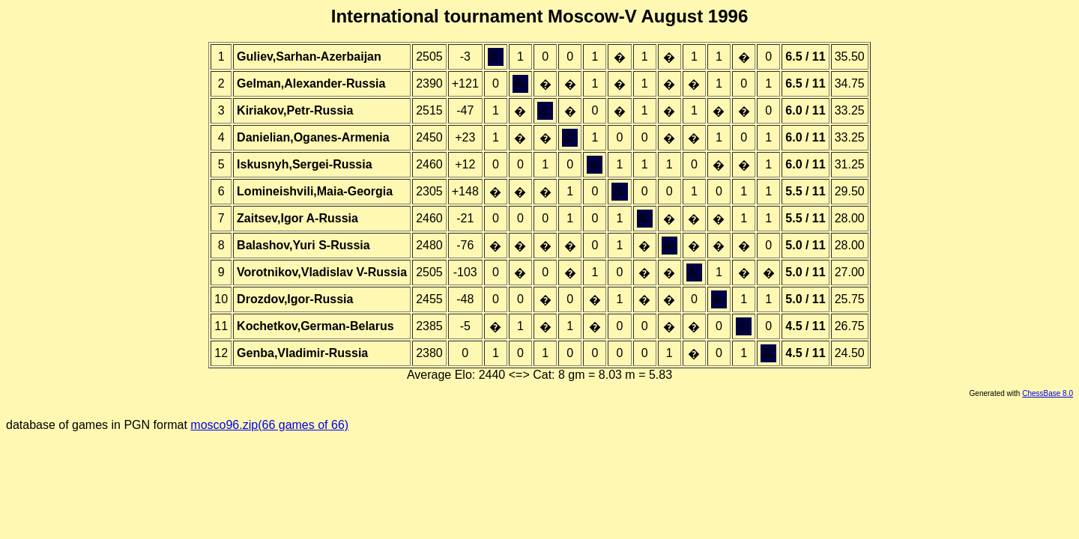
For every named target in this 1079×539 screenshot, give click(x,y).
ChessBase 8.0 (1047, 393)
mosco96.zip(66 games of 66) (269, 424)
